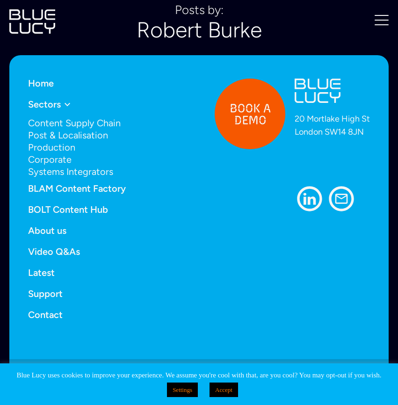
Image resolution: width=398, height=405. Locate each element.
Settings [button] (182, 389)
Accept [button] (223, 389)
